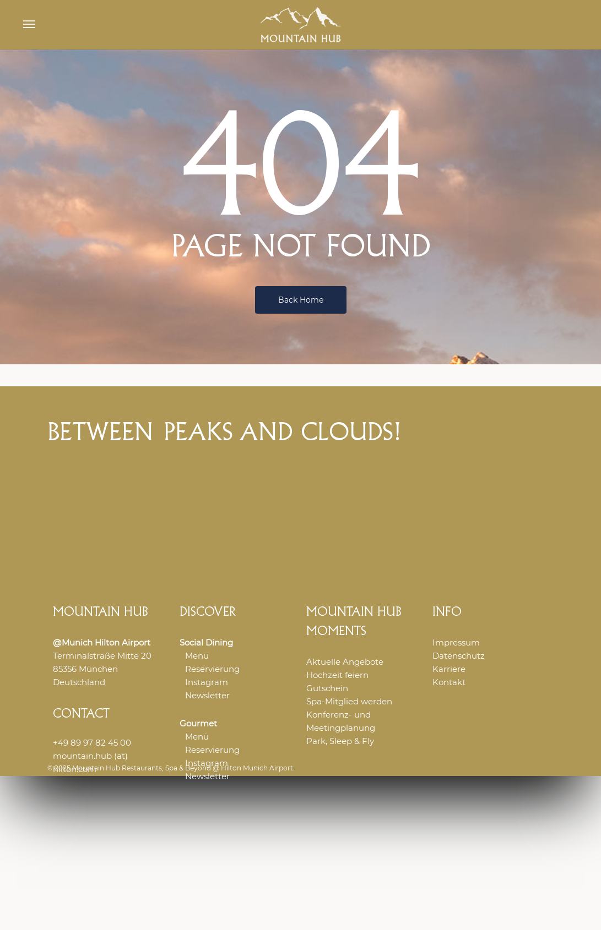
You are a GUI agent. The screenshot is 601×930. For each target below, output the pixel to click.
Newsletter (207, 695)
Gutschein (327, 688)
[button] (29, 25)
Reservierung (212, 669)
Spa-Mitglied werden (349, 701)
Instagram (206, 682)
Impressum (456, 642)
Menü (197, 655)
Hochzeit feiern (337, 675)
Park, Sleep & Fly (340, 741)
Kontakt (448, 682)
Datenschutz (458, 655)
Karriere (448, 669)
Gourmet (198, 723)
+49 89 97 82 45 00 (92, 742)
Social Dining (206, 642)
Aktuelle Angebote (344, 662)
